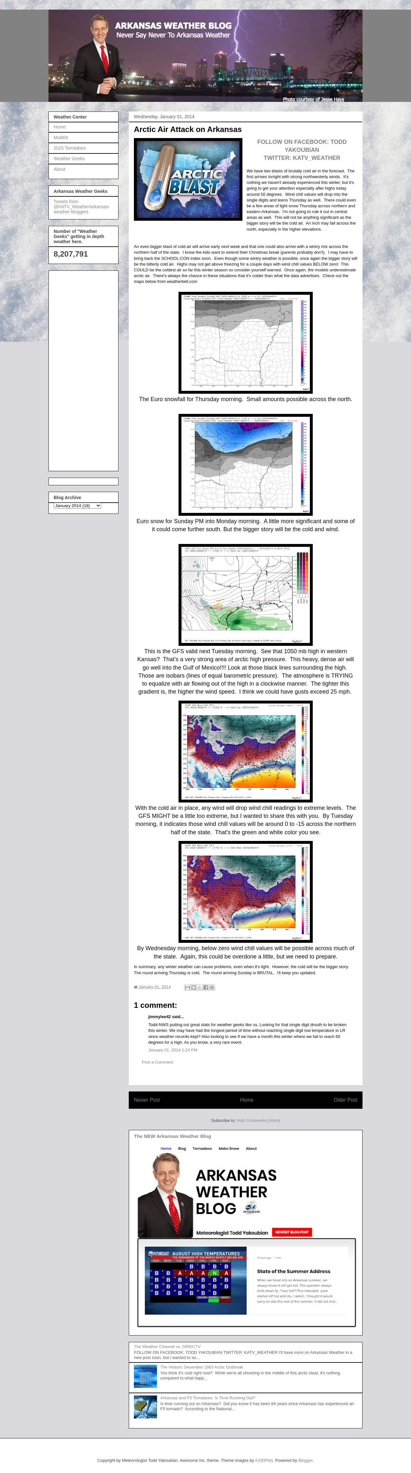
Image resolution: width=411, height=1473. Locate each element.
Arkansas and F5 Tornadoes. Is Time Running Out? (207, 1397)
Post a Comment (157, 1062)
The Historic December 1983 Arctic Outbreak (201, 1367)
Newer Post (147, 1100)
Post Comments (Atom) (258, 1120)
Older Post (345, 1100)
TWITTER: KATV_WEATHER (302, 158)
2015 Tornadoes (70, 148)
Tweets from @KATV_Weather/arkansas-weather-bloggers (82, 206)
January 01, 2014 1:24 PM (172, 1050)
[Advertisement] (79, 369)
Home (247, 1100)
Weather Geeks (69, 158)
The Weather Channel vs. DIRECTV (167, 1346)
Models (61, 137)
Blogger (305, 1460)
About (60, 169)
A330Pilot (264, 1460)
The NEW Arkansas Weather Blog (172, 1136)
